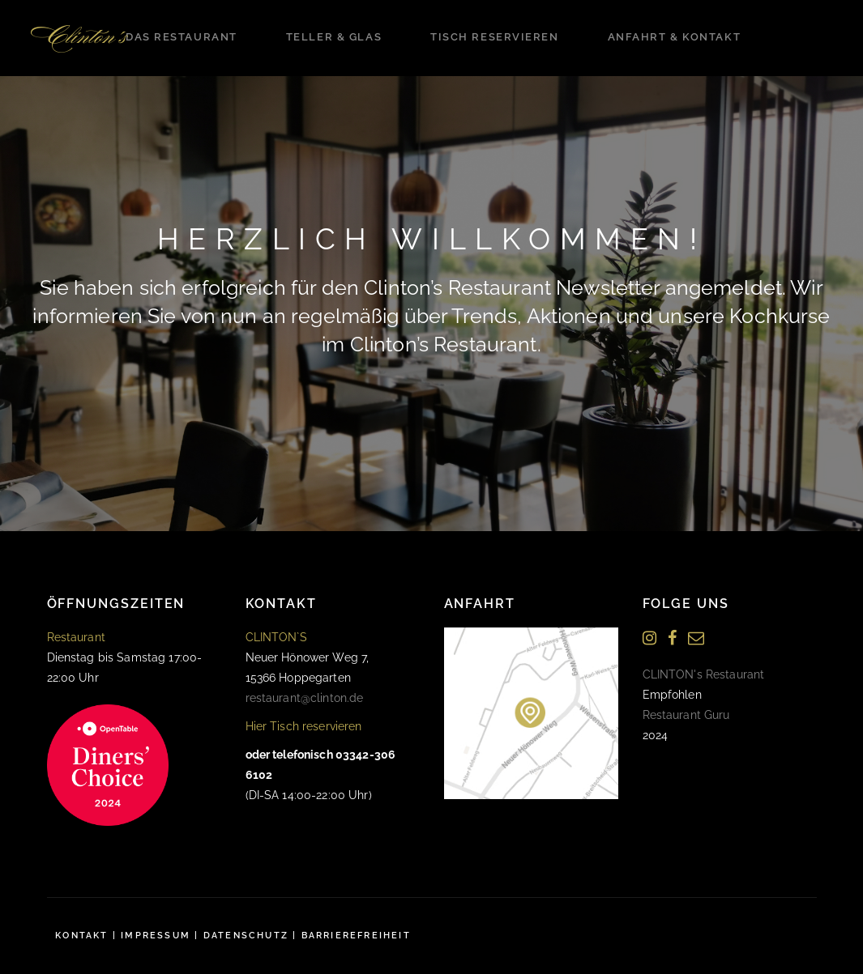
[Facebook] (672, 638)
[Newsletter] (696, 638)
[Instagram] (649, 638)
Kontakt (81, 935)
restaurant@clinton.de (305, 697)
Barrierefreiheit (356, 935)
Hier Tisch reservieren (304, 726)
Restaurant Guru (686, 714)
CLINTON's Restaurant (704, 674)
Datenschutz (245, 935)
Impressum (155, 935)
